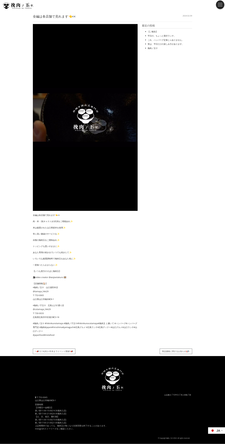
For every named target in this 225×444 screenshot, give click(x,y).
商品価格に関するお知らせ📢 (176, 351)
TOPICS (176, 395)
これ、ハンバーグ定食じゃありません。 (166, 40)
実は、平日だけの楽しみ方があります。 (166, 44)
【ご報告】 (153, 31)
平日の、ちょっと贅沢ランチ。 (162, 35)
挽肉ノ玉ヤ (153, 48)
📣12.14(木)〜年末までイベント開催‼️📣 (54, 351)
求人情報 (184, 395)
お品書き (167, 395)
